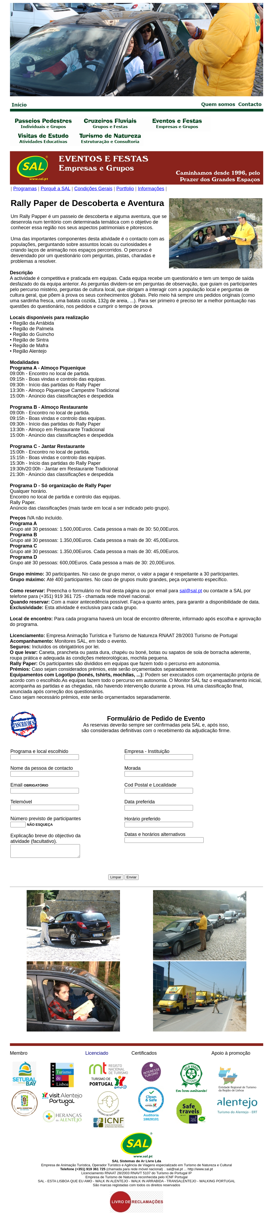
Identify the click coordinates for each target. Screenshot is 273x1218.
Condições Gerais (93, 188)
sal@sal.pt (190, 590)
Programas (25, 188)
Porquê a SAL (55, 188)
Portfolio (125, 188)
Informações (151, 188)
